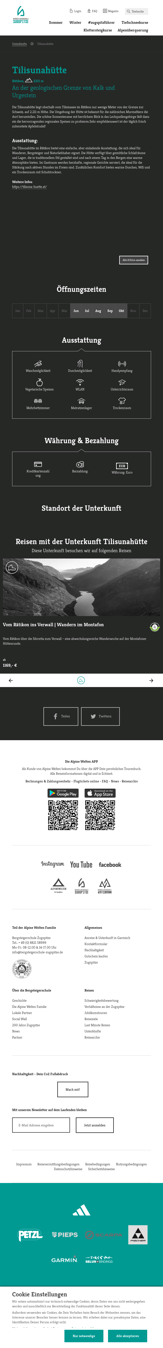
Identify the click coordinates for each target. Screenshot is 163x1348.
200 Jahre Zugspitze (26, 1025)
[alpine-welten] (58, 892)
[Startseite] (21, 15)
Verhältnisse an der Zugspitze (104, 1006)
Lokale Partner (22, 1013)
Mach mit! (73, 1089)
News (16, 1031)
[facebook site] (110, 867)
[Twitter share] (100, 716)
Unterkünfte (19, 44)
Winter (75, 22)
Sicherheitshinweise (101, 1169)
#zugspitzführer (101, 22)
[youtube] (81, 868)
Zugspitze (91, 962)
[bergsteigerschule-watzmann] (104, 892)
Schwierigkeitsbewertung (101, 1000)
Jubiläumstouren (95, 1013)
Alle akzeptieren (127, 1336)
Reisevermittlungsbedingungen (58, 1164)
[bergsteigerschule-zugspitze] (81, 892)
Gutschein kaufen (96, 956)
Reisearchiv (92, 1037)
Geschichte (19, 1000)
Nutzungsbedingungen (131, 1164)
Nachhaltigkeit (94, 950)
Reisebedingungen (97, 1164)
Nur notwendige (84, 1336)
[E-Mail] (41, 1125)
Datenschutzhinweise (68, 1169)
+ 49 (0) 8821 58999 (32, 942)
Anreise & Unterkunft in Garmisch (107, 938)
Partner (17, 1037)
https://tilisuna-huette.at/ (29, 186)
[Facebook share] (60, 716)
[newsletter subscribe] (95, 1125)
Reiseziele (91, 1019)
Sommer (56, 22)
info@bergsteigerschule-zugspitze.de (37, 952)
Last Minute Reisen (97, 1025)
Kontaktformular (95, 944)
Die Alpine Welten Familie (29, 1006)
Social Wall (19, 1019)
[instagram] (52, 868)
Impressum (24, 1164)
